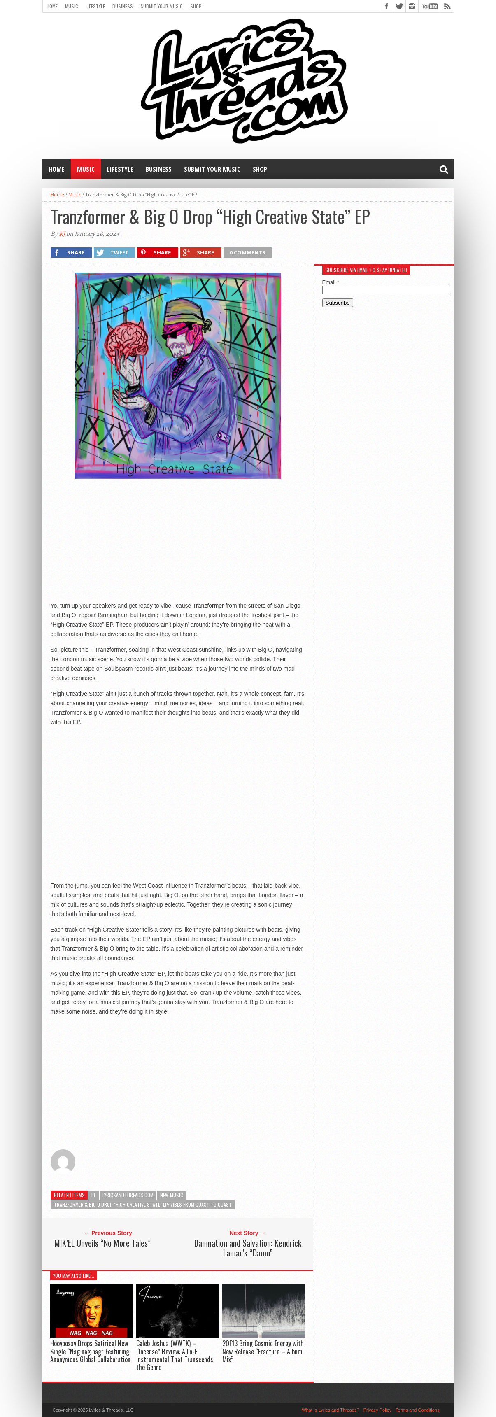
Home (52, 5)
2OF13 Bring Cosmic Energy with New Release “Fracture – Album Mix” (263, 1351)
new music (171, 1194)
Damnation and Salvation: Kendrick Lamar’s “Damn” (247, 1248)
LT (93, 1194)
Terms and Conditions (417, 1410)
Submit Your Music (161, 5)
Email (330, 282)
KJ (62, 233)
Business (122, 5)
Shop (196, 5)
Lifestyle (95, 5)
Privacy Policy (377, 1410)
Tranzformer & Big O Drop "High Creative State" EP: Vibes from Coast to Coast (143, 1204)
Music (71, 5)
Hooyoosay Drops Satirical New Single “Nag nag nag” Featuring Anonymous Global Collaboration (90, 1351)
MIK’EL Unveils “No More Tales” (102, 1243)
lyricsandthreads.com (128, 1194)
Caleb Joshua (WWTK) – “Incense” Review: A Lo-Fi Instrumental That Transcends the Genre (174, 1355)
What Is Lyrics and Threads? (330, 1410)
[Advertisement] (177, 540)
